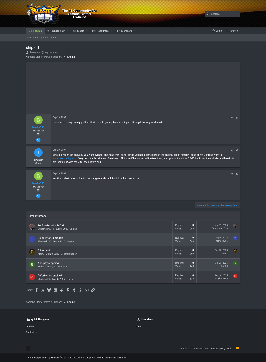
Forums (30, 326)
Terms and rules (200, 348)
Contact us (31, 332)
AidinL (41, 254)
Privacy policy (218, 348)
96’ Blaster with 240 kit (51, 225)
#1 (236, 117)
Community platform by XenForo (57, 357)
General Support (69, 254)
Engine (73, 229)
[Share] (231, 117)
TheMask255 (44, 241)
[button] (67, 31)
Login (138, 326)
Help (229, 348)
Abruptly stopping (48, 263)
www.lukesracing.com (65, 158)
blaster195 (34, 52)
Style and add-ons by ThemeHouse (108, 357)
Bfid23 (41, 266)
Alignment (44, 250)
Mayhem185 (44, 279)
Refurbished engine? (50, 275)
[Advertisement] (133, 87)
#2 (236, 150)
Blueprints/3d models (51, 237)
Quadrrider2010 (46, 229)
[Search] (218, 14)
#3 (236, 174)
